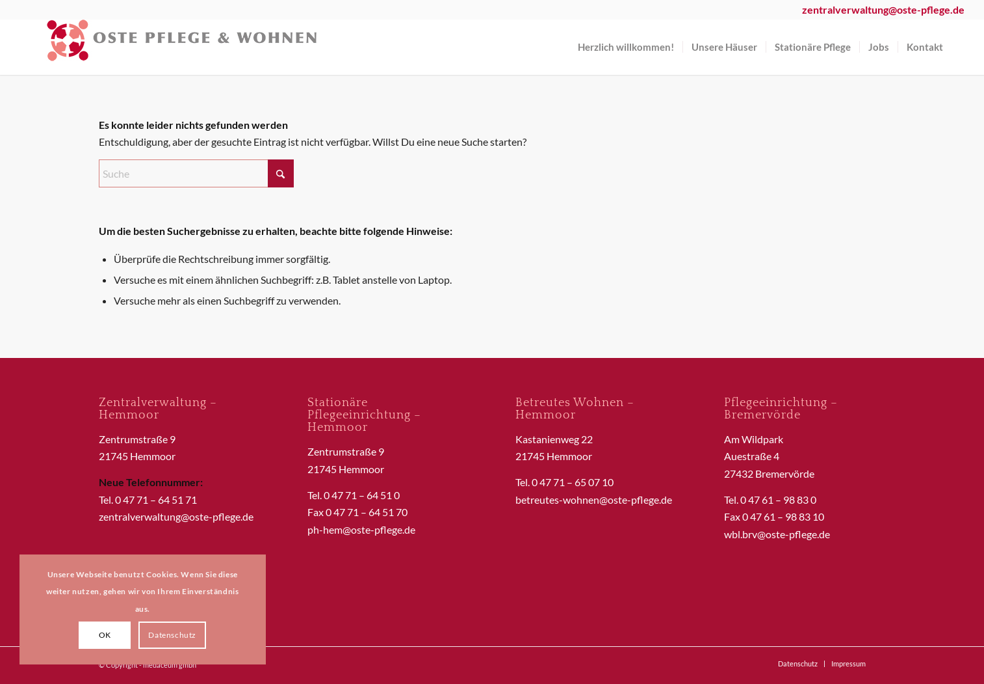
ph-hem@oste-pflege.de (361, 529)
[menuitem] (625, 47)
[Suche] (196, 173)
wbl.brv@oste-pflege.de (777, 534)
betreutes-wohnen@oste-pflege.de (593, 499)
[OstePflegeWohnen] (181, 47)
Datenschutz (172, 635)
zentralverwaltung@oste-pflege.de (176, 516)
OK (105, 635)
